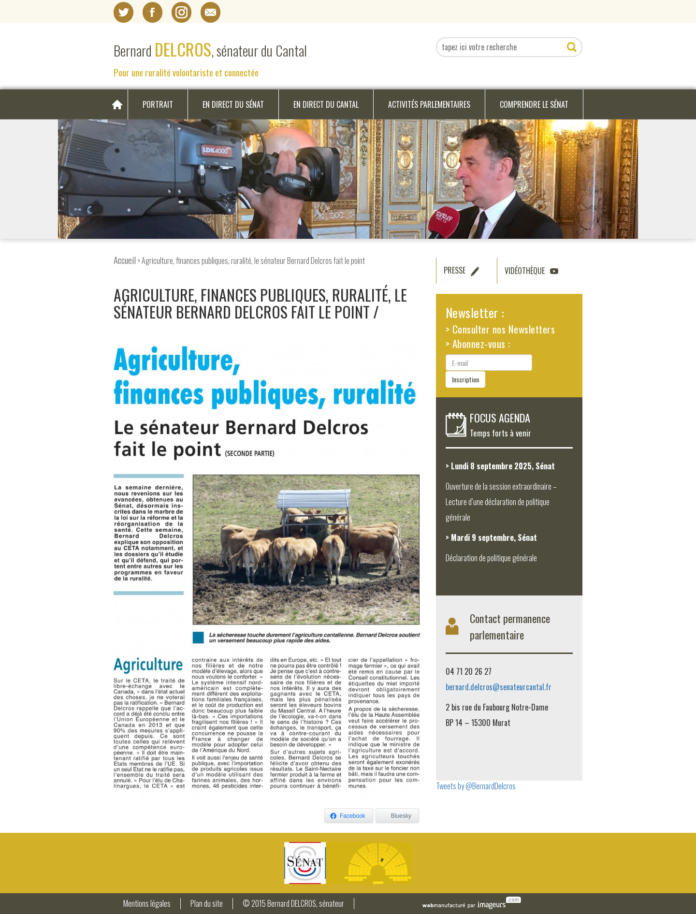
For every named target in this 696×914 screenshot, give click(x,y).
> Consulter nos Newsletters (500, 328)
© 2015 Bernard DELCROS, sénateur (293, 903)
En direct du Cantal (326, 104)
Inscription (465, 379)
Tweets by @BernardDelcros (476, 786)
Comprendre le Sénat (534, 104)
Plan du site (206, 903)
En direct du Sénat (233, 104)
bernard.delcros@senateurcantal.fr (498, 687)
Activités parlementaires (429, 104)
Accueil (125, 260)
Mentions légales (147, 903)
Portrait (158, 104)
